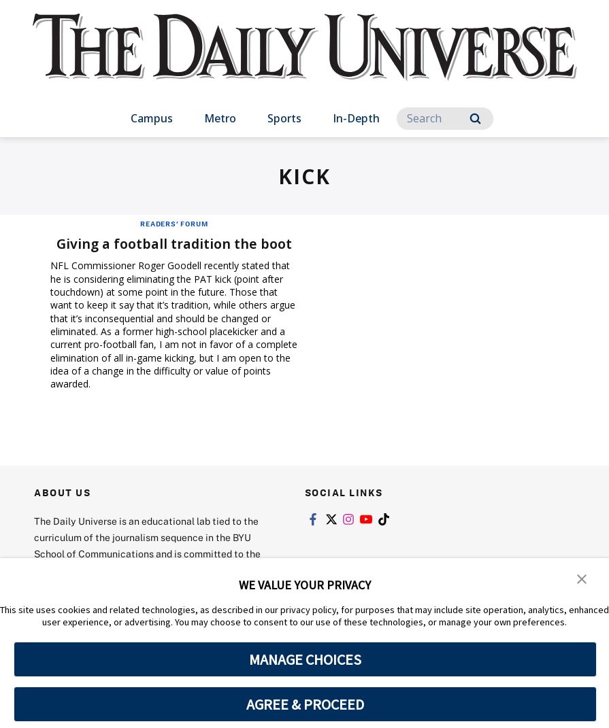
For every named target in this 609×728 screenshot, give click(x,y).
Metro (220, 118)
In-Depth (356, 118)
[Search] (445, 119)
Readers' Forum (174, 224)
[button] (582, 578)
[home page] (305, 61)
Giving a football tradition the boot (174, 244)
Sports (284, 118)
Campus (152, 118)
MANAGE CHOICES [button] (305, 659)
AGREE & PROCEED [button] (305, 704)
